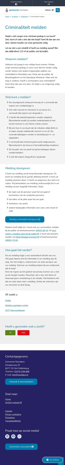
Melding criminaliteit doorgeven (24, 219)
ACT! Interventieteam (15, 310)
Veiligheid (24, 16)
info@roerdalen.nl (20, 374)
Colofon (8, 411)
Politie (8, 300)
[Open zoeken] (58, 10)
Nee (23, 332)
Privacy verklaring (13, 414)
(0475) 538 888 (21, 371)
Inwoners (15, 16)
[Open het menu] (49, 10)
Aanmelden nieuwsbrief (21, 446)
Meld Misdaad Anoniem (27, 237)
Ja (10, 332)
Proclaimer (10, 417)
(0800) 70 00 (11, 240)
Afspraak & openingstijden (21, 381)
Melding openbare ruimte (16, 305)
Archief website (13, 402)
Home (7, 16)
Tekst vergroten (48, 3)
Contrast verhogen (16, 3)
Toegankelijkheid (13, 421)
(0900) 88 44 (42, 230)
